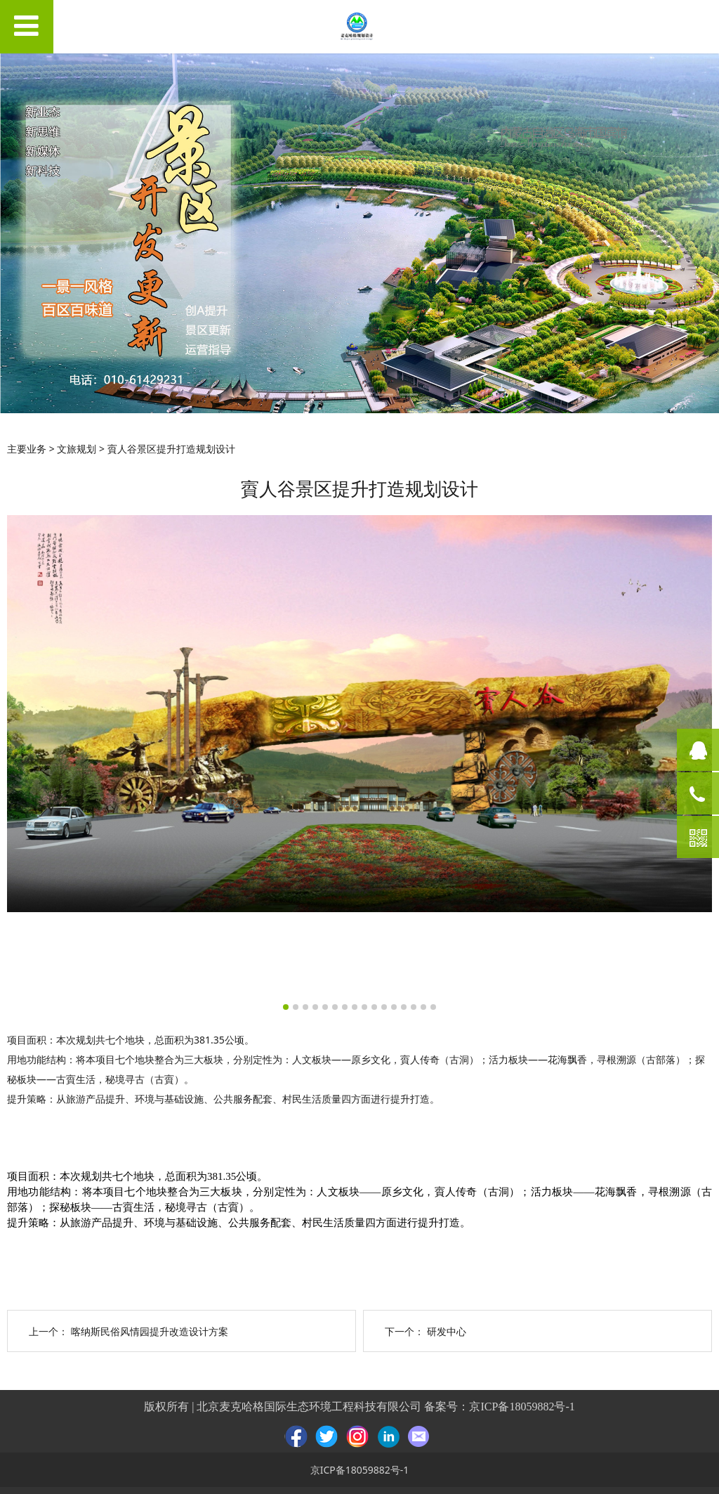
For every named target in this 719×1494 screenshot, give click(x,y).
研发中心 (446, 1331)
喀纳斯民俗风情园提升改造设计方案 (149, 1331)
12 (394, 1007)
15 (423, 1007)
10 (374, 1007)
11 (384, 1007)
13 (404, 1007)
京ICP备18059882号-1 (521, 1406)
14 (413, 1007)
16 (433, 1007)
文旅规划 (76, 448)
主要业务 (26, 448)
